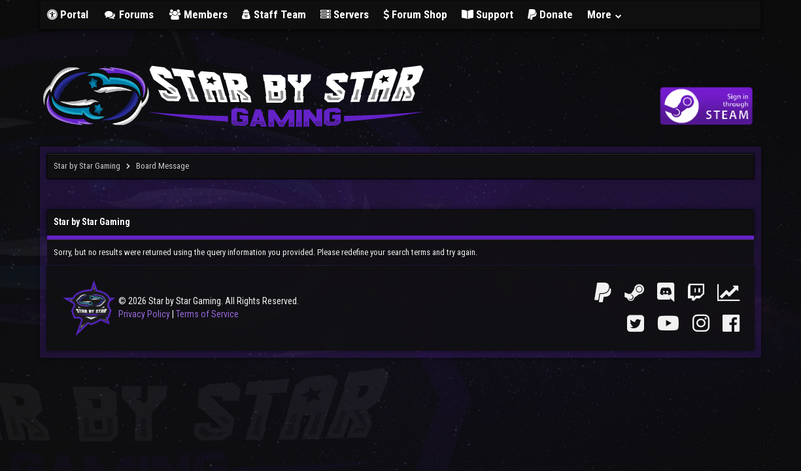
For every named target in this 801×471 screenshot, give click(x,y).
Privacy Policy (144, 314)
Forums (128, 14)
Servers (344, 14)
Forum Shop (415, 14)
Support (487, 14)
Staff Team (274, 14)
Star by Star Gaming (87, 166)
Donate (550, 14)
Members (198, 14)
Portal (67, 14)
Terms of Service (207, 314)
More (604, 14)
